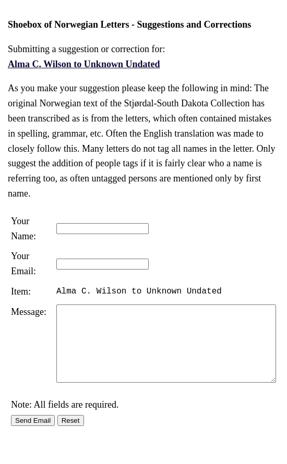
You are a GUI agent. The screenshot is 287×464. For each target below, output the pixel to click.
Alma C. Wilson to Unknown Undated (84, 64)
